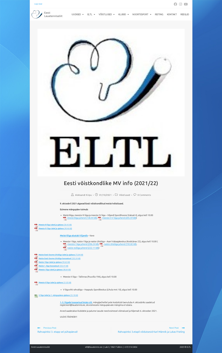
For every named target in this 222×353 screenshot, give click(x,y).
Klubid (123, 14)
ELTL (91, 14)
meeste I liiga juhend (77, 244)
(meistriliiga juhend (76, 218)
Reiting (159, 14)
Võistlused (107, 14)
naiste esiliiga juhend (77, 248)
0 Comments (144, 195)
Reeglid (184, 14)
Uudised (78, 14)
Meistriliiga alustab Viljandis (74, 235)
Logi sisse (38, 4)
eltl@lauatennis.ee (93, 347)
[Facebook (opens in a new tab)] (175, 4)
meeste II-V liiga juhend (113, 218)
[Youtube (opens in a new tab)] (185, 4)
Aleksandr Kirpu (83, 195)
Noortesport (141, 14)
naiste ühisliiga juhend (114, 244)
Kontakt (172, 14)
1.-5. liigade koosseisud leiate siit (76, 302)
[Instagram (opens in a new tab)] (180, 4)
